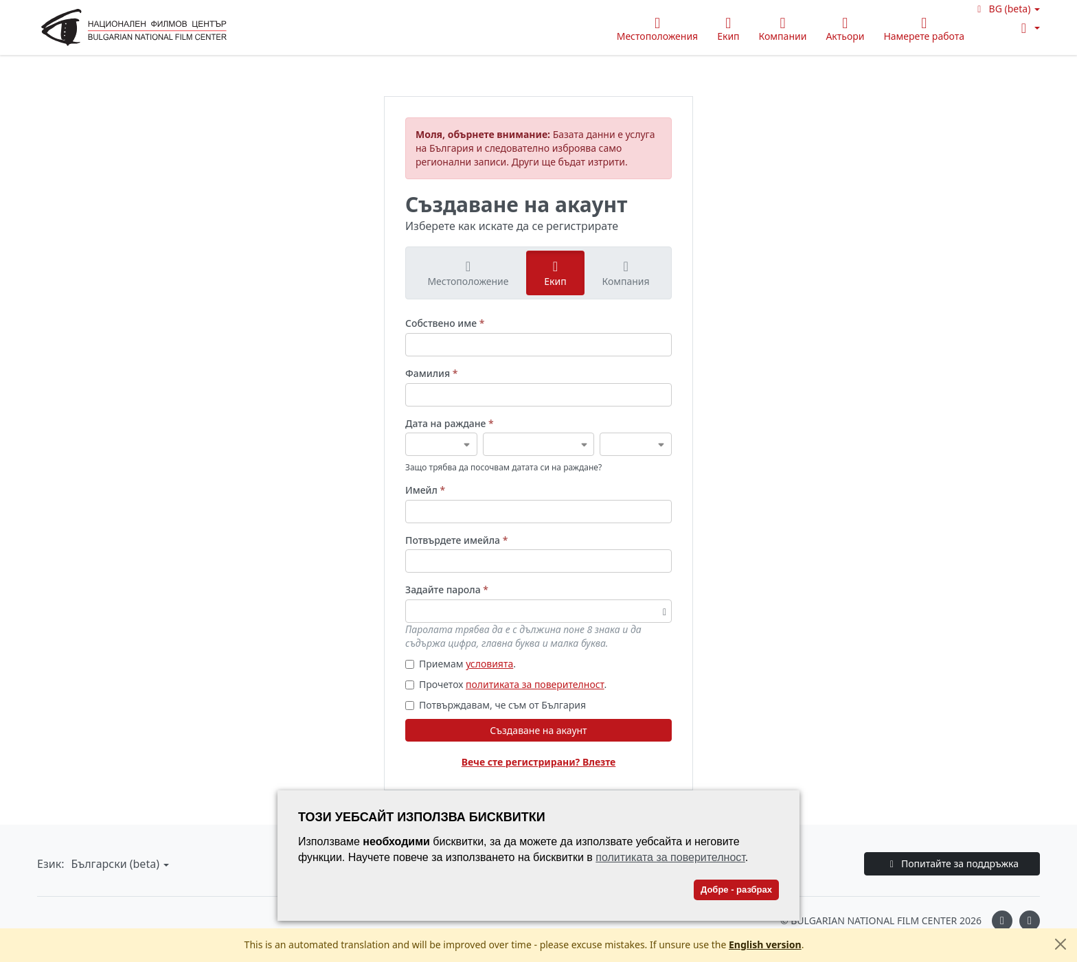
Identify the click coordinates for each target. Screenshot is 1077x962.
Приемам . (460, 663)
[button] (1006, 8)
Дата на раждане (449, 423)
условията (489, 663)
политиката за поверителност (535, 684)
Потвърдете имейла (456, 540)
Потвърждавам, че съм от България (495, 704)
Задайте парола (446, 589)
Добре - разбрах (736, 889)
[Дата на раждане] (441, 444)
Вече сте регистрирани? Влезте (539, 761)
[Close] (1060, 944)
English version (765, 944)
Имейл (425, 489)
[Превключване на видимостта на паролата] (664, 611)
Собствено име (444, 323)
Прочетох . (505, 684)
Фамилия (431, 373)
